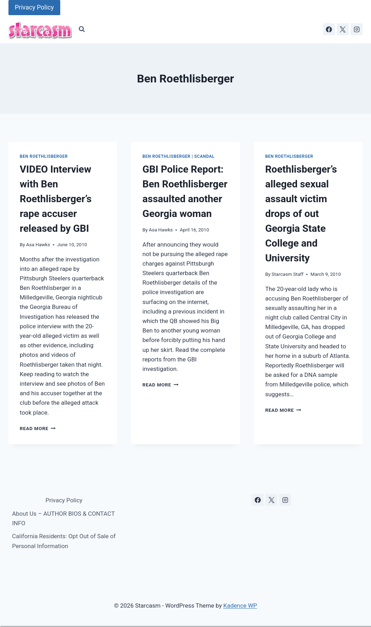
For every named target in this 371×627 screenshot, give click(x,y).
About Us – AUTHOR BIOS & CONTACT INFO (63, 518)
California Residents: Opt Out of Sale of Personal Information (64, 541)
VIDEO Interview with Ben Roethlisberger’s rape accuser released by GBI (56, 198)
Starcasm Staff (288, 274)
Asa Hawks (38, 244)
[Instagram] (357, 29)
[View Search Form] (81, 29)
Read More (38, 428)
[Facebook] (329, 29)
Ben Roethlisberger (44, 156)
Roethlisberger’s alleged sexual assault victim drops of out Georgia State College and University (301, 213)
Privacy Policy (34, 7)
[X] (343, 29)
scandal (204, 156)
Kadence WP (240, 605)
